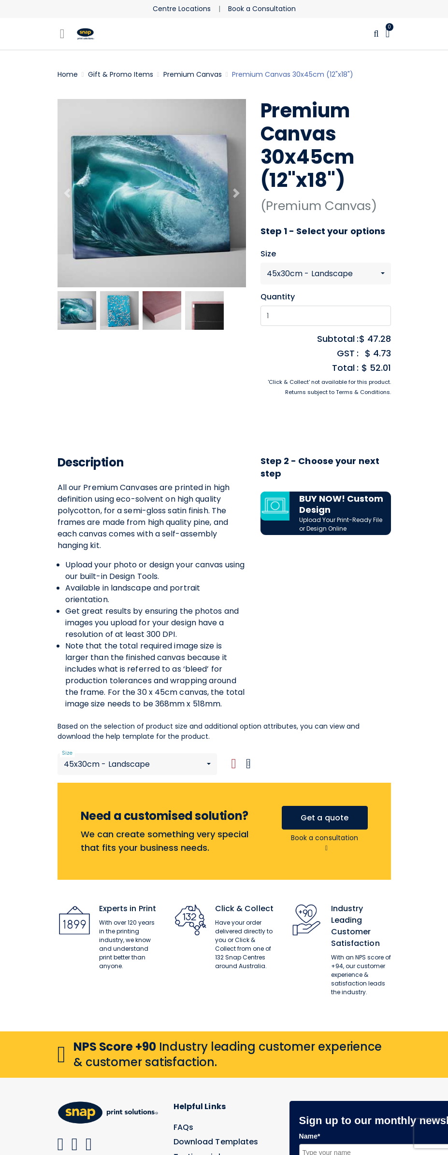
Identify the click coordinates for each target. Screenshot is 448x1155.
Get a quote (324, 817)
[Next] (236, 193)
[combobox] (325, 273)
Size (268, 254)
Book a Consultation (262, 9)
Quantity (277, 297)
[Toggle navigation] (62, 34)
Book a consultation (325, 842)
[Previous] (67, 193)
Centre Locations (182, 9)
